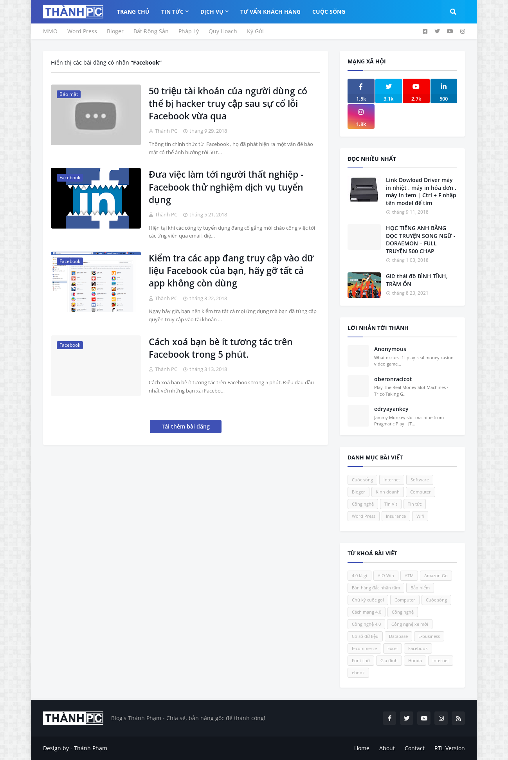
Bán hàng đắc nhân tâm (376, 588)
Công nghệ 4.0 (366, 624)
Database (398, 636)
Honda (415, 660)
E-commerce (364, 648)
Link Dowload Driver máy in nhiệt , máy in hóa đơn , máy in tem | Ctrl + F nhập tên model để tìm (421, 191)
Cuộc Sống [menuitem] (328, 11)
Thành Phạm (90, 748)
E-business (429, 636)
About (387, 748)
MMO (50, 31)
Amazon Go (436, 575)
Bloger (115, 31)
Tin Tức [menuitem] (172, 11)
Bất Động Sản (151, 31)
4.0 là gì (359, 575)
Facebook (418, 648)
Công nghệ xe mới (409, 624)
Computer (420, 492)
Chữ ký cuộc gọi (368, 600)
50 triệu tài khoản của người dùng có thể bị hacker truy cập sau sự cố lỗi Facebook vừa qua (228, 103)
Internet (392, 480)
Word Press (82, 31)
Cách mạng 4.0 (366, 612)
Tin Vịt (390, 504)
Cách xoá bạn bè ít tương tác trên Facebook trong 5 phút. (221, 347)
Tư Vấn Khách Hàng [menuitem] (270, 11)
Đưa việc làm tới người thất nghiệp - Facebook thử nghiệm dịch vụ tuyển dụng (226, 186)
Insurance (396, 516)
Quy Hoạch (223, 31)
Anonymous (390, 349)
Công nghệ (363, 504)
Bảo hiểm (420, 588)
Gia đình (389, 660)
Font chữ (361, 660)
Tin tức (415, 504)
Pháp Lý (188, 31)
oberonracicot (393, 379)
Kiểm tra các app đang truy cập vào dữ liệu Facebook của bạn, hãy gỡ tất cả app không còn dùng (231, 270)
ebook (358, 672)
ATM (409, 575)
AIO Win (386, 575)
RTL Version (449, 748)
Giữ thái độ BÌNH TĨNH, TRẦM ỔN (417, 280)
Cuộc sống (362, 480)
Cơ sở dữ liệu (365, 636)
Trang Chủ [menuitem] (133, 11)
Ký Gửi (255, 31)
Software (420, 480)
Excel (392, 648)
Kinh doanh (388, 492)
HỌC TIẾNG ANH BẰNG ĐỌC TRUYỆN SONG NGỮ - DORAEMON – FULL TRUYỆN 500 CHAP (421, 239)
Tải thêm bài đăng (186, 426)
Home (361, 748)
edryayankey (391, 408)
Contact (415, 748)
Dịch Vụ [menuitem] (211, 11)
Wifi (420, 516)
